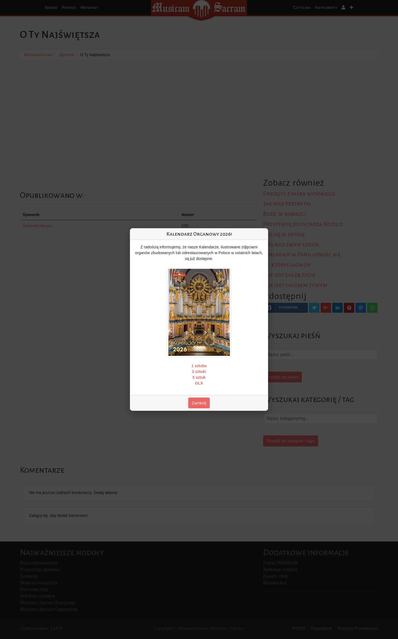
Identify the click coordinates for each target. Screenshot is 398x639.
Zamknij (199, 403)
